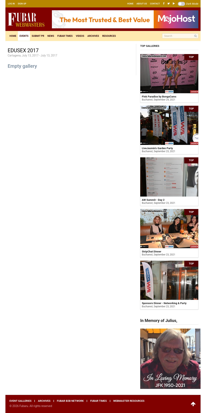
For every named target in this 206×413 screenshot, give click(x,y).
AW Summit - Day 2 (153, 199)
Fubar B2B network (70, 401)
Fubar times (65, 36)
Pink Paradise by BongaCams (159, 96)
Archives (93, 36)
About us (141, 3)
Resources (109, 36)
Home (130, 3)
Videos (80, 36)
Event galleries (20, 401)
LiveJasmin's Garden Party (157, 148)
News (50, 36)
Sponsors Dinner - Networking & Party (164, 303)
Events (24, 36)
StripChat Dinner (151, 251)
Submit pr (38, 36)
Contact (155, 3)
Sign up (22, 3)
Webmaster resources (128, 401)
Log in (11, 3)
